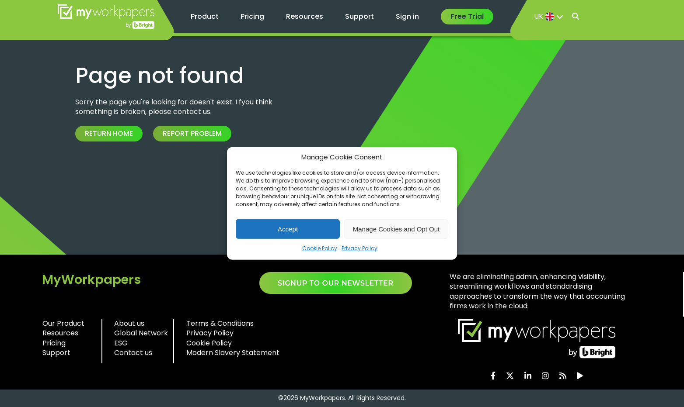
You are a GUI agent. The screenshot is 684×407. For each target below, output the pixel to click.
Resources (304, 16)
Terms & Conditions (220, 323)
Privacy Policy (359, 248)
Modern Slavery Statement (232, 353)
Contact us (133, 353)
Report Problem (192, 133)
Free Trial (467, 16)
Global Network (141, 333)
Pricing (252, 16)
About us (129, 323)
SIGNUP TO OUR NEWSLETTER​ (336, 283)
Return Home (109, 133)
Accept (288, 228)
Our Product (63, 323)
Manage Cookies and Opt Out (396, 228)
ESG (121, 343)
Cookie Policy (319, 248)
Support (359, 16)
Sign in (407, 16)
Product (205, 16)
